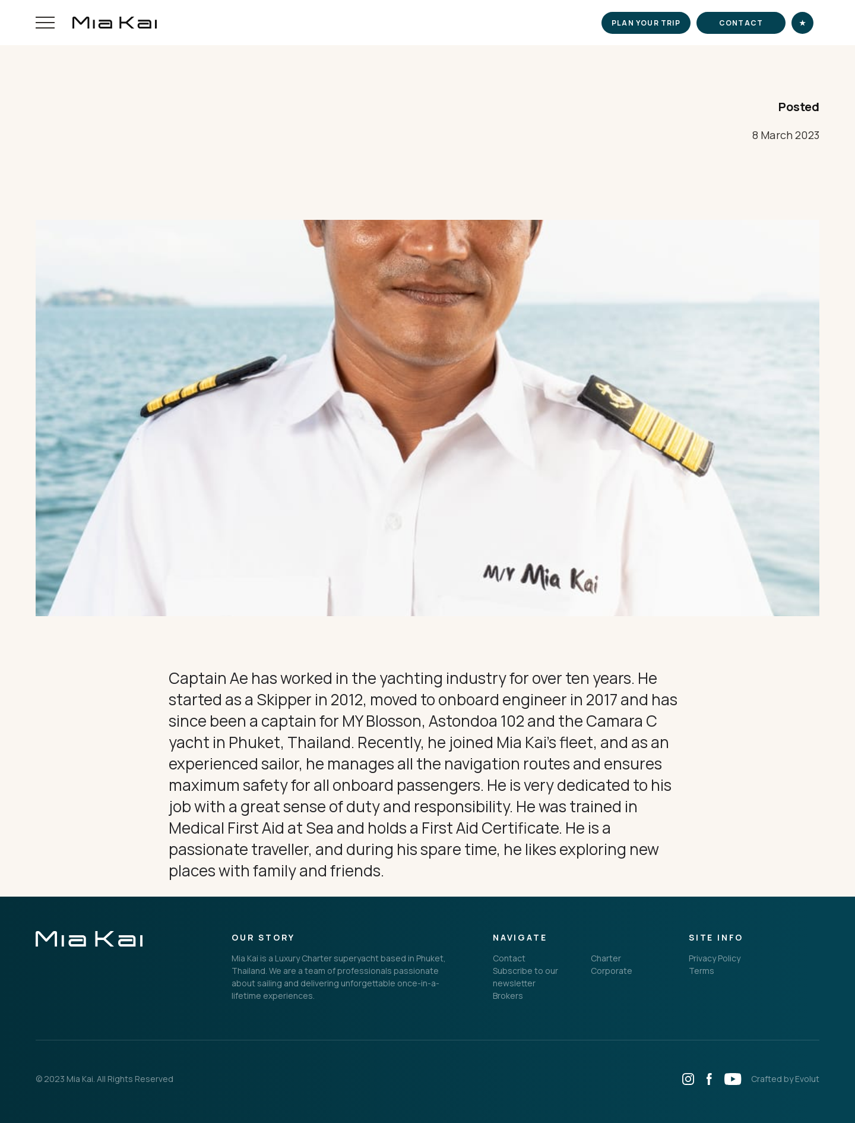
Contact (741, 23)
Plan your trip (646, 23)
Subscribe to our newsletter (525, 977)
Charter (606, 958)
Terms (701, 970)
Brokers (508, 995)
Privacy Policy (714, 958)
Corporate (611, 970)
